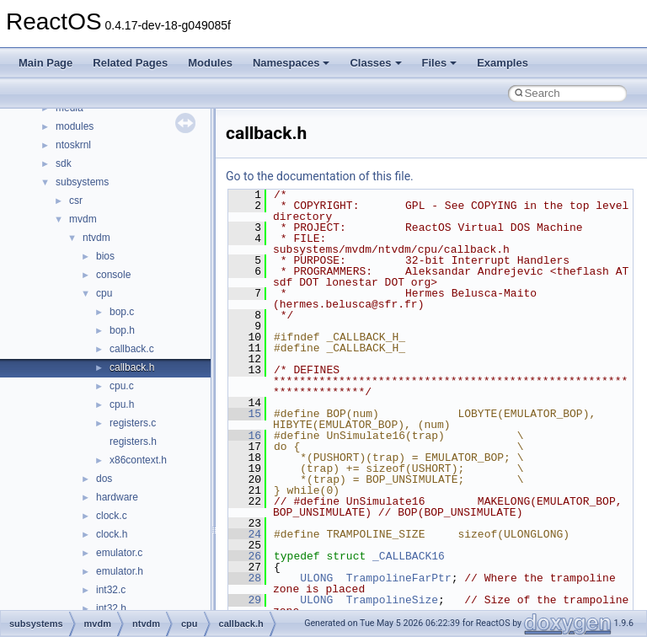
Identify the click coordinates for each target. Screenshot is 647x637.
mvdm (83, 219)
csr (76, 200)
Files (439, 62)
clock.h (111, 534)
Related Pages (130, 62)
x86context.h (138, 460)
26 (244, 556)
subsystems (82, 182)
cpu (104, 293)
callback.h (132, 367)
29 (244, 600)
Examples (502, 62)
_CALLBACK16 (408, 556)
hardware (117, 497)
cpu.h (122, 404)
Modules (210, 62)
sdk (64, 163)
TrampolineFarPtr (399, 578)
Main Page (45, 62)
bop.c (122, 312)
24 (244, 534)
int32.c (111, 590)
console (113, 275)
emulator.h (119, 571)
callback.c (132, 349)
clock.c (111, 516)
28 (244, 578)
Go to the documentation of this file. (320, 176)
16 (244, 435)
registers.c (133, 423)
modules (75, 126)
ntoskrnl (73, 145)
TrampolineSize (392, 600)
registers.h (133, 441)
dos (104, 478)
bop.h (122, 330)
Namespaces (291, 62)
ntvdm (96, 238)
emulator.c (119, 553)
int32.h (111, 608)
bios (105, 256)
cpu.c (122, 386)
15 (244, 413)
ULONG (316, 578)
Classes (375, 62)
